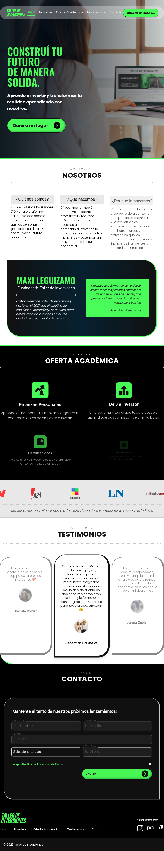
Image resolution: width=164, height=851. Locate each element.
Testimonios (95, 12)
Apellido (90, 723)
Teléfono (91, 749)
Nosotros (46, 12)
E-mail (18, 736)
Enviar (117, 776)
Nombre (19, 723)
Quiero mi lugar (36, 125)
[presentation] (27, 776)
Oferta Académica (46, 829)
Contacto (115, 12)
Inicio (31, 12)
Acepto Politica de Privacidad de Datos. (38, 766)
